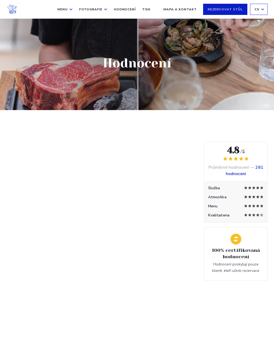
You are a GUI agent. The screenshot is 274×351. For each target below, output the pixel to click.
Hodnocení (125, 9)
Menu (65, 9)
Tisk (146, 9)
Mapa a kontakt (179, 9)
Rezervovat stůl (225, 9)
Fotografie (93, 9)
